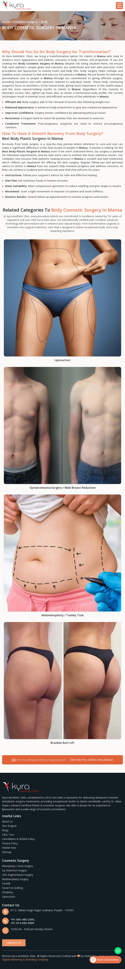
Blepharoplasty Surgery (15, 879)
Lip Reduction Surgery (14, 870)
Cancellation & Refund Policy (18, 839)
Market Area (9, 847)
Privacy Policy (10, 843)
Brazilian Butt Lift (62, 743)
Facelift (6, 883)
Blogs (5, 830)
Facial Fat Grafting (12, 888)
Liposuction (62, 360)
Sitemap (6, 852)
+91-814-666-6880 (22, 923)
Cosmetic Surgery (25, 22)
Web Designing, (108, 956)
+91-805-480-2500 (22, 919)
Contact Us (13, 942)
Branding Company (37, 959)
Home (6, 22)
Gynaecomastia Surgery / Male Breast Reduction (63, 488)
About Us (7, 821)
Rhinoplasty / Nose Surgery (17, 866)
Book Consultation (104, 960)
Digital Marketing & (13, 959)
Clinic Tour (8, 834)
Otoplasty (7, 892)
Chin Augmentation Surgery (17, 874)
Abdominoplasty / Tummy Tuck (62, 615)
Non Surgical (9, 825)
